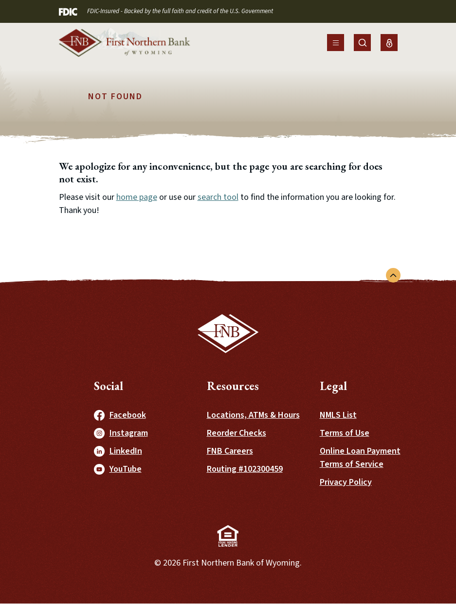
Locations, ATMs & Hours (253, 415)
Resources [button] (233, 385)
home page (136, 197)
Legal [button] (333, 385)
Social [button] (108, 385)
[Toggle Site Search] (362, 42)
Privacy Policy (346, 482)
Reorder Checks (236, 433)
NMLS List (338, 415)
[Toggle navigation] (335, 42)
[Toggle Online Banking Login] (389, 42)
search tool (218, 197)
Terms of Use (344, 433)
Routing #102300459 (245, 469)
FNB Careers (230, 451)
